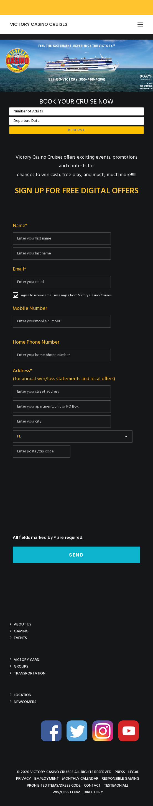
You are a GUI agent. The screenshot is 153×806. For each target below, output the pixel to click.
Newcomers (25, 701)
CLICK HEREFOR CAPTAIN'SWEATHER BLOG (146, 86)
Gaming (21, 631)
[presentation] (55, 518)
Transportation (29, 673)
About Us (22, 624)
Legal (133, 771)
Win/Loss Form (66, 792)
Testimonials (116, 785)
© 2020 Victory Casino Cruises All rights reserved (64, 771)
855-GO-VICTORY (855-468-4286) (76, 80)
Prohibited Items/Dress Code (54, 785)
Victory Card (26, 659)
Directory (93, 792)
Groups (21, 666)
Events (20, 637)
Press (120, 771)
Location (22, 694)
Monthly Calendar (80, 778)
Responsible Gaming (120, 778)
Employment (46, 778)
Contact (92, 785)
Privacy (23, 778)
